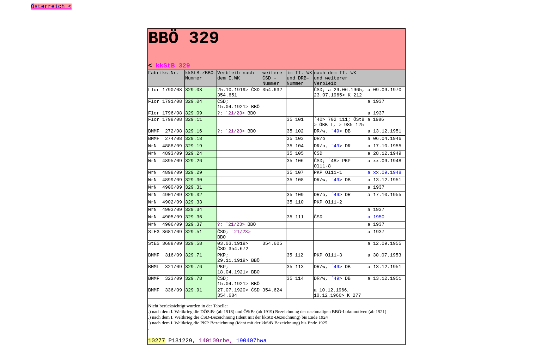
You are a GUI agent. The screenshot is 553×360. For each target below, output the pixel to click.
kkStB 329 (173, 65)
